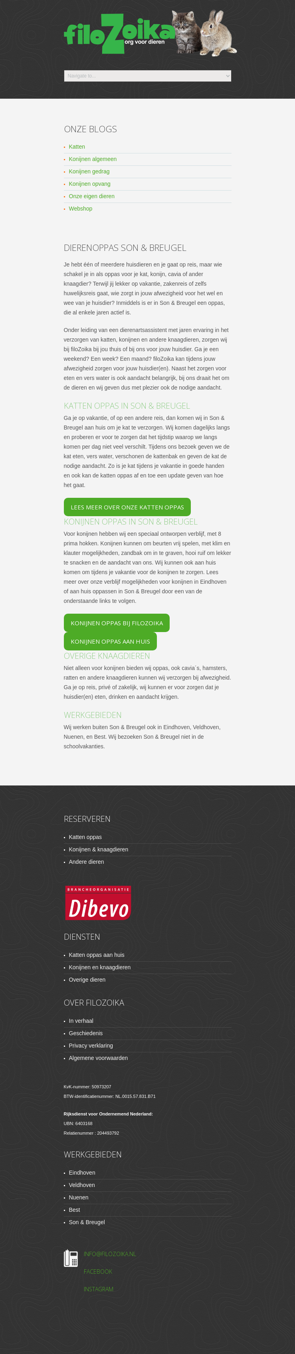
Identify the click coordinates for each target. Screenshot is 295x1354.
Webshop (81, 208)
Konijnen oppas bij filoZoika (117, 623)
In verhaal (81, 1021)
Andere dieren (86, 862)
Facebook (98, 1271)
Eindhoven (82, 1172)
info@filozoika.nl (110, 1254)
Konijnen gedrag (89, 171)
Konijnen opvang (90, 184)
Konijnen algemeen (93, 159)
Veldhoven (82, 1185)
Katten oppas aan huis (97, 955)
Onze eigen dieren (92, 196)
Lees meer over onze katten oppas (127, 507)
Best (74, 1210)
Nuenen (79, 1197)
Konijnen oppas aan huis (110, 641)
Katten (77, 146)
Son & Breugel (87, 1222)
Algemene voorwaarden (98, 1058)
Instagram (98, 1289)
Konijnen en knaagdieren (100, 967)
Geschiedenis (86, 1033)
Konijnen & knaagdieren (99, 849)
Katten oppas (85, 837)
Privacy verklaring (91, 1045)
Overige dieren (87, 979)
